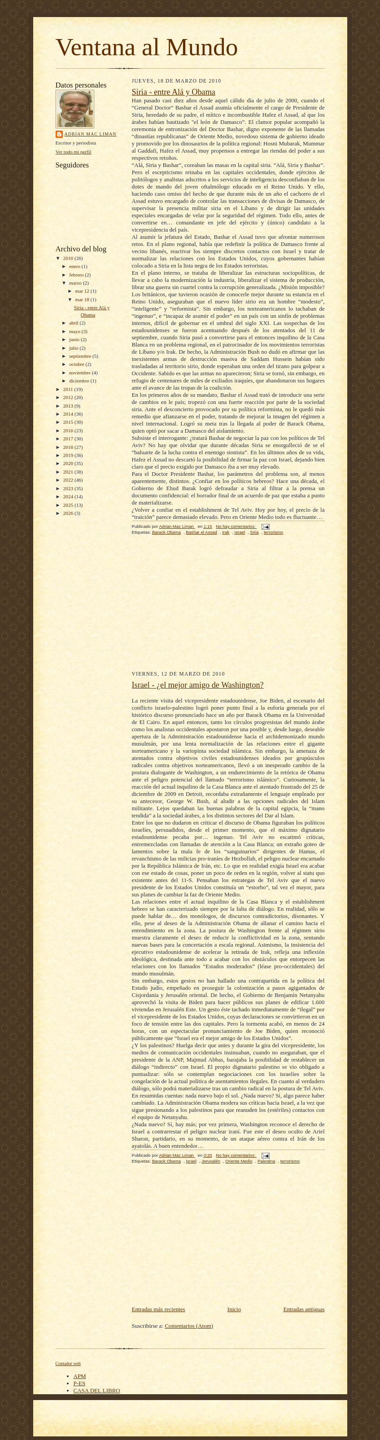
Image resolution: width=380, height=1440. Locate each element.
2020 (68, 463)
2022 (68, 480)
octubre (77, 364)
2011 (68, 389)
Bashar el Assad (201, 532)
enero (75, 266)
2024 (68, 496)
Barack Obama (166, 532)
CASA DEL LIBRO (97, 1390)
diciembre (79, 380)
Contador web (68, 1363)
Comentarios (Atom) (189, 1325)
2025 (68, 505)
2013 (68, 405)
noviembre (80, 372)
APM (80, 1376)
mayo (75, 331)
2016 (68, 430)
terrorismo (273, 532)
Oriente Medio (238, 1161)
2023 (68, 488)
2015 (68, 422)
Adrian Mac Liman (91, 134)
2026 (68, 513)
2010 (68, 258)
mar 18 (83, 299)
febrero (77, 274)
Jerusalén (210, 1161)
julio (74, 348)
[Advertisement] (228, 608)
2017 (68, 438)
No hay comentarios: (236, 526)
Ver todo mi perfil (74, 151)
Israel (240, 532)
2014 (68, 414)
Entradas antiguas (303, 1309)
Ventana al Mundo (147, 47)
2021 (68, 471)
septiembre (80, 356)
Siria (254, 532)
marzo (76, 282)
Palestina (266, 1161)
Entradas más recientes (158, 1309)
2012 (68, 397)
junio (75, 339)
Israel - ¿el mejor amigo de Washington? (198, 684)
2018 (68, 447)
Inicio (234, 1309)
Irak (225, 532)
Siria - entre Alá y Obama (173, 92)
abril (74, 322)
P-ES (80, 1383)
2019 (68, 455)
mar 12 (83, 291)
